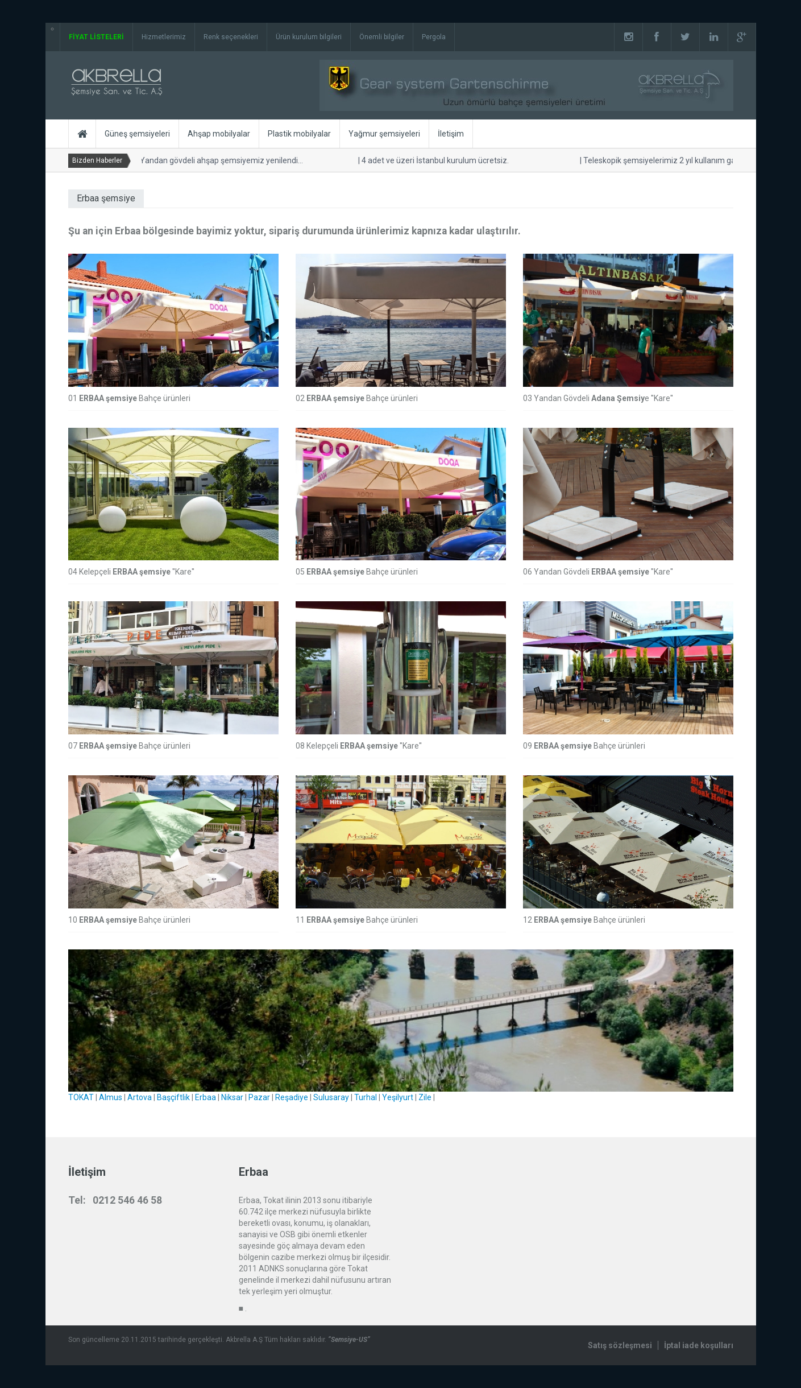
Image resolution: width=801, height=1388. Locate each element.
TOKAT (81, 1097)
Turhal (365, 1097)
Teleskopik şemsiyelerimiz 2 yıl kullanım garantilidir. (670, 160)
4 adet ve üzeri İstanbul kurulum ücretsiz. (431, 160)
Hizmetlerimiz (164, 37)
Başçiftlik (173, 1097)
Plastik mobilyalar (299, 133)
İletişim (451, 133)
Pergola (434, 37)
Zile (424, 1097)
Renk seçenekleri (231, 37)
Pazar (259, 1097)
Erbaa (205, 1097)
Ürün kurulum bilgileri (309, 37)
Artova (139, 1097)
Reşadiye (291, 1097)
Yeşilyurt (397, 1097)
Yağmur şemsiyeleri (384, 133)
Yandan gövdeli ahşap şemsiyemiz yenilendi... (217, 160)
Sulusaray (331, 1097)
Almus (110, 1097)
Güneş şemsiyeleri (137, 133)
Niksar (232, 1097)
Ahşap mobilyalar (219, 133)
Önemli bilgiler (381, 37)
